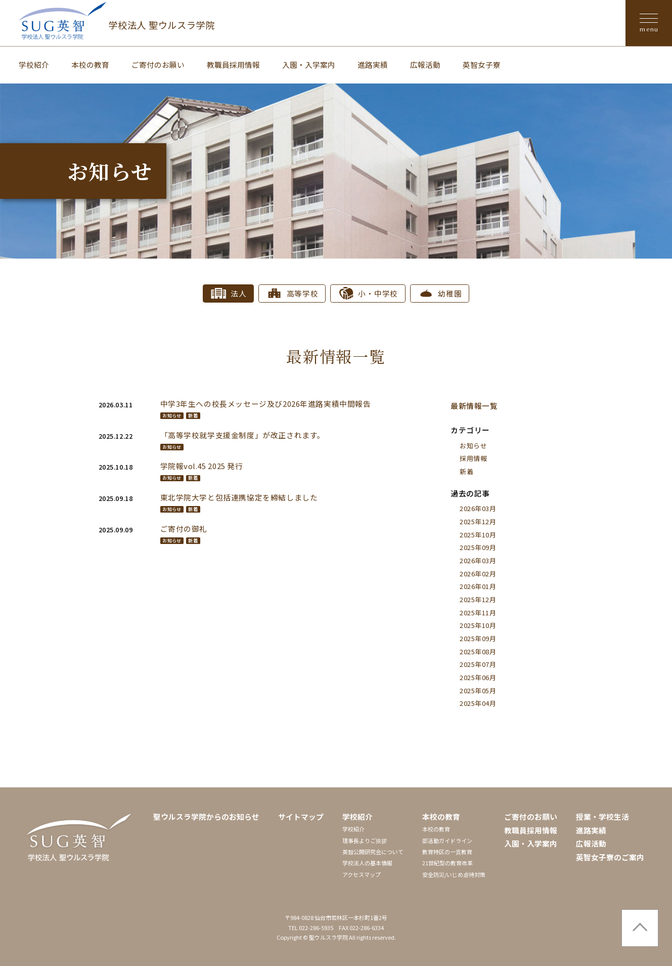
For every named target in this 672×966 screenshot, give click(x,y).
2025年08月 (478, 651)
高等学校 (303, 293)
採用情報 (473, 458)
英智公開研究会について (373, 852)
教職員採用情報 (233, 64)
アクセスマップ (361, 874)
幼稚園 (450, 293)
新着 (193, 415)
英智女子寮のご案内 (610, 857)
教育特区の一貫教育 (447, 852)
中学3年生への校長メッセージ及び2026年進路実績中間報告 (265, 403)
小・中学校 (378, 293)
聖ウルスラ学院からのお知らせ (206, 816)
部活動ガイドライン (447, 840)
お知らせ (171, 415)
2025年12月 (478, 521)
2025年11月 (478, 612)
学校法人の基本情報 (367, 863)
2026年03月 (478, 508)
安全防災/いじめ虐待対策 (453, 874)
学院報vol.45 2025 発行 (201, 465)
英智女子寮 (482, 64)
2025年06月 (478, 677)
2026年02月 (478, 573)
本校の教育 (90, 64)
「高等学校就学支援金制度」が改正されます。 (242, 435)
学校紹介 (34, 64)
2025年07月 (478, 664)
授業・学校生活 (602, 816)
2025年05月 (478, 690)
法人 (238, 293)
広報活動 (425, 64)
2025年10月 (478, 534)
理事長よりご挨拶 (364, 840)
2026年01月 (478, 586)
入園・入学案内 (308, 64)
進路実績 (372, 64)
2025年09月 (478, 547)
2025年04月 (478, 703)
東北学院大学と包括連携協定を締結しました (239, 497)
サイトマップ (301, 816)
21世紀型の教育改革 (447, 863)
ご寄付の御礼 (184, 528)
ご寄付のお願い (158, 64)
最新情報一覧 (474, 405)
